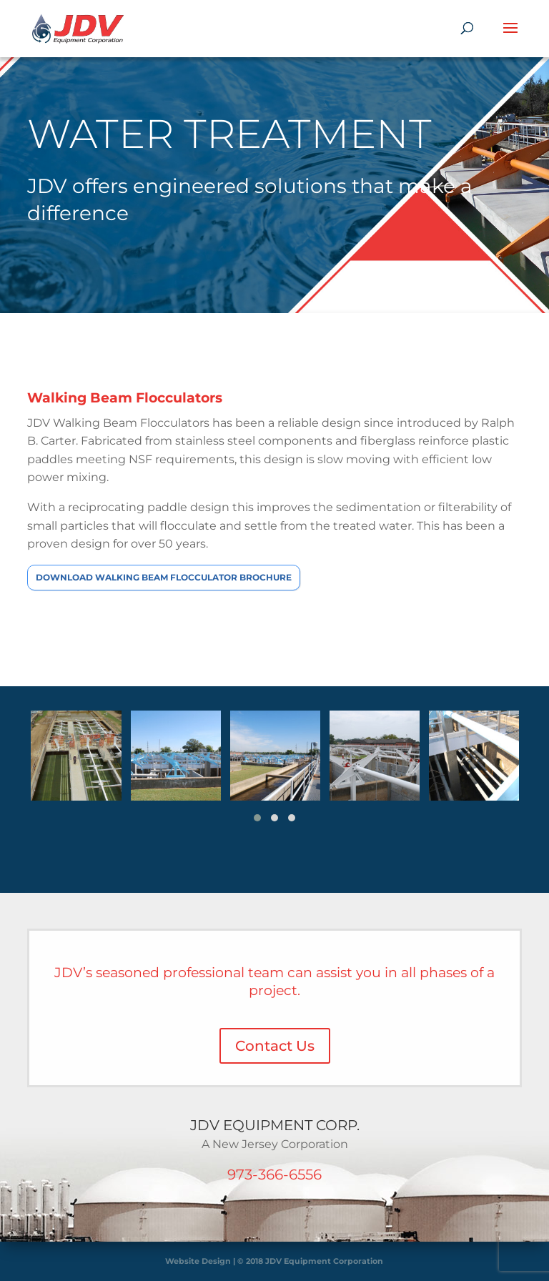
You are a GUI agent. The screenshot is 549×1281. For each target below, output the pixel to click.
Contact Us (275, 1045)
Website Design (198, 1261)
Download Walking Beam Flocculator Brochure (164, 577)
